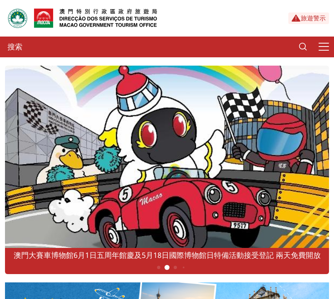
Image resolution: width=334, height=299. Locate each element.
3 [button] (175, 267)
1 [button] (159, 267)
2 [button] (167, 267)
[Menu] (323, 47)
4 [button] (183, 267)
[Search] (302, 47)
